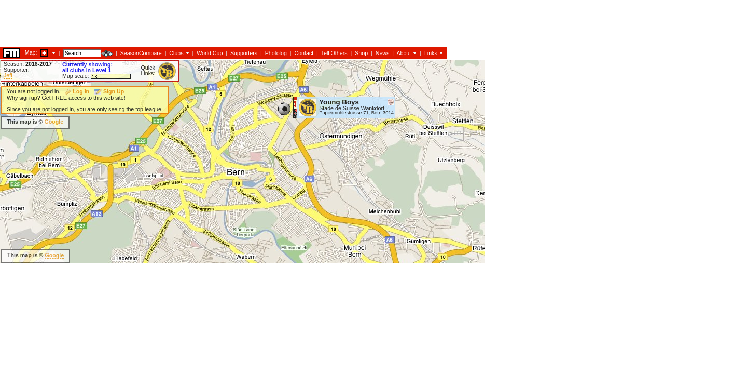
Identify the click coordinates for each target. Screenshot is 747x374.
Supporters (243, 53)
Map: (31, 52)
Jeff (8, 75)
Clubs (176, 53)
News (383, 53)
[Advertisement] (189, 23)
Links (430, 53)
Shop (361, 53)
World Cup (210, 53)
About (403, 53)
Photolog (276, 53)
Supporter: (17, 69)
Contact (303, 53)
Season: (28, 64)
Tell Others (334, 53)
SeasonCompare (141, 53)
